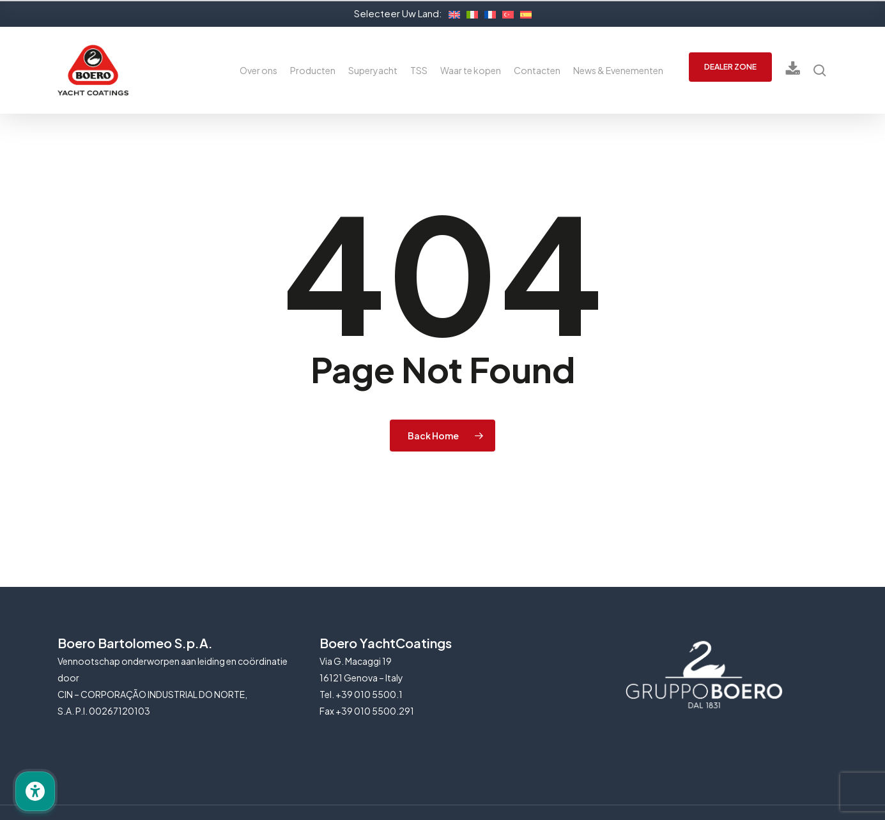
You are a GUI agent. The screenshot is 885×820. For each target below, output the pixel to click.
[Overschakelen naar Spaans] (523, 12)
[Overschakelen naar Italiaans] (469, 12)
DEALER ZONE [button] (730, 67)
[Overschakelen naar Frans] (487, 12)
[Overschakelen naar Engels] (451, 12)
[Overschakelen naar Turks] (505, 12)
